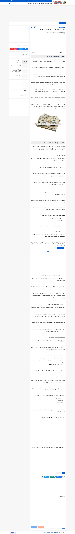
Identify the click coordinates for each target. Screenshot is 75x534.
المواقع (34, 3)
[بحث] (9, 3)
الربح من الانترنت (49, 3)
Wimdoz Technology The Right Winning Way (51, 532)
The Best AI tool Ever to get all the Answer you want (16, 62)
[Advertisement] (37, 13)
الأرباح (38, 91)
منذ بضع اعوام (18, 64)
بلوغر (37, 3)
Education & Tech (24, 95)
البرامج (44, 3)
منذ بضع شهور (18, 60)
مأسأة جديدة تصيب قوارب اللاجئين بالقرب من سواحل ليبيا (16, 66)
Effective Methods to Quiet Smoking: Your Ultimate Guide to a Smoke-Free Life (16, 71)
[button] (59, 477)
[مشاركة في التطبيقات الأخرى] (42, 477)
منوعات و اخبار (30, 3)
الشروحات (41, 3)
